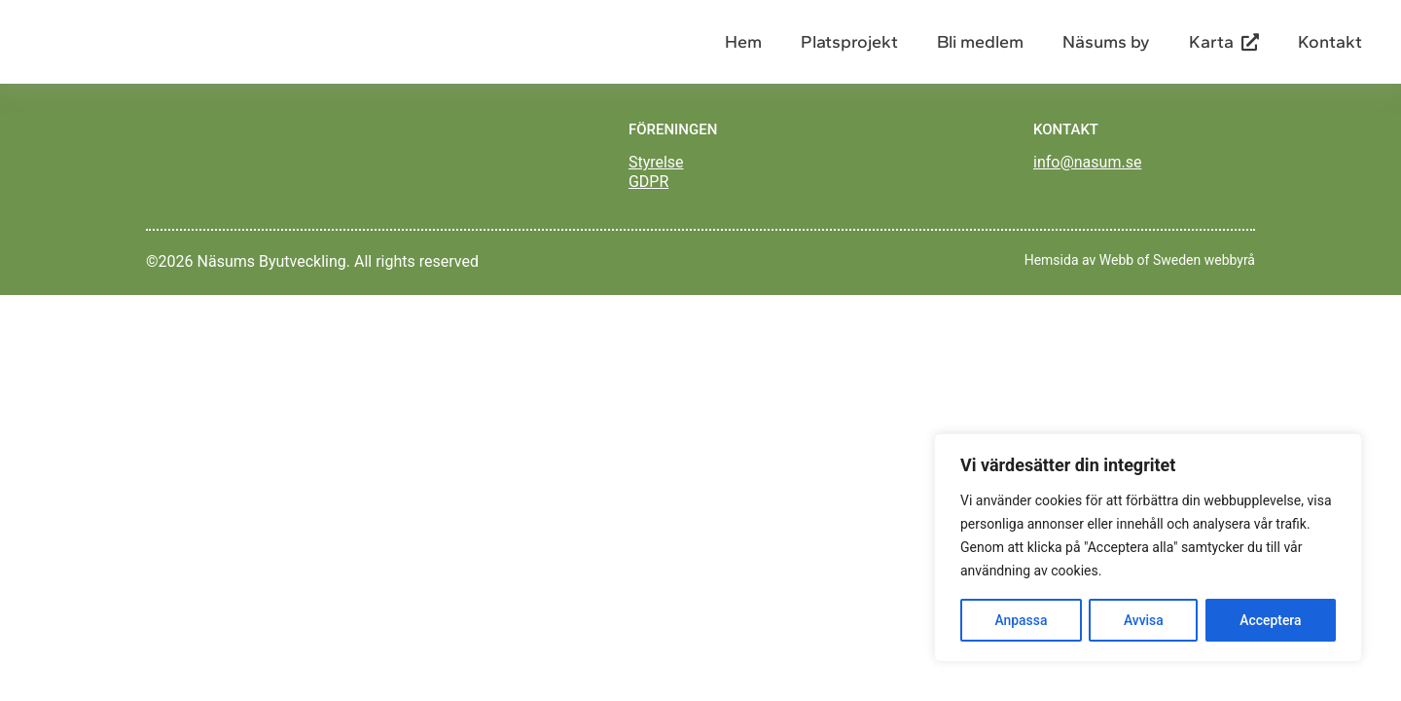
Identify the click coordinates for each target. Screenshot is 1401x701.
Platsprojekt (849, 48)
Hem (743, 48)
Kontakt (1330, 48)
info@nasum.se (1087, 175)
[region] (1148, 548)
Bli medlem (980, 48)
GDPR (648, 195)
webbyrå (1229, 285)
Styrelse (656, 175)
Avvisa (1144, 620)
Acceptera (1270, 620)
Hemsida (1051, 285)
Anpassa (1020, 620)
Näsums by (1106, 48)
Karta (1224, 48)
